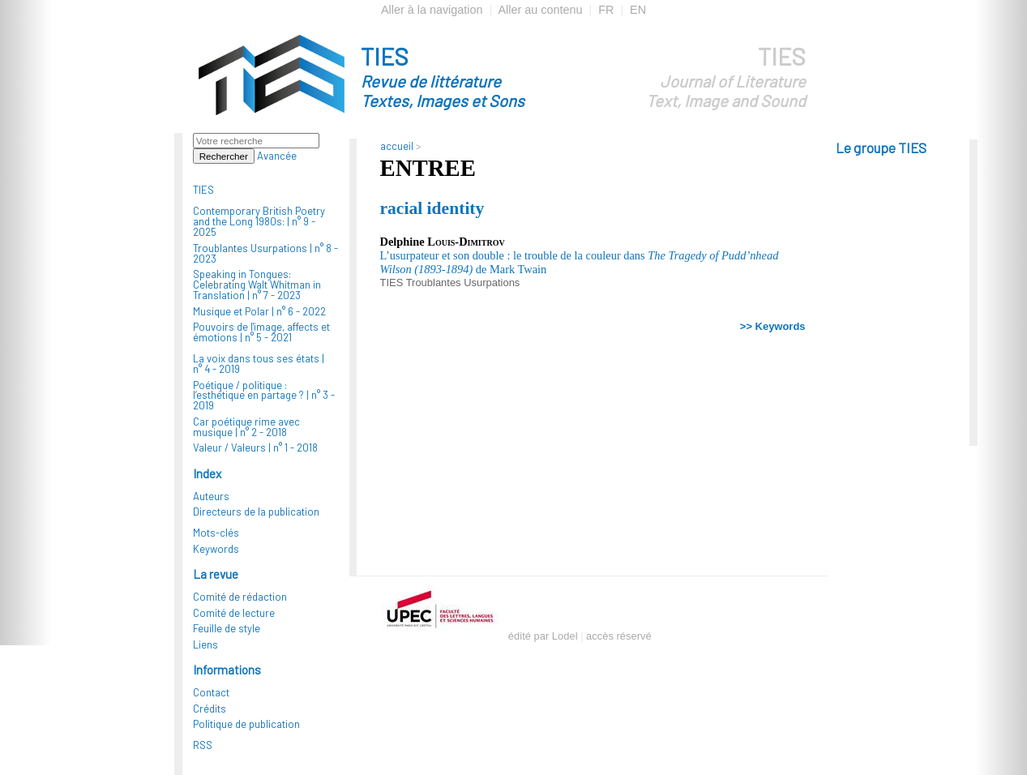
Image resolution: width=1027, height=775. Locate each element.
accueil (396, 145)
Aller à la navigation (432, 9)
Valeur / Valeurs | (255, 447)
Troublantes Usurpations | (265, 253)
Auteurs (211, 496)
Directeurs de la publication (256, 511)
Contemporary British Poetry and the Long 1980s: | (259, 221)
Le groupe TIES (881, 147)
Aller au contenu (540, 9)
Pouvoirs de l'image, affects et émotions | (261, 332)
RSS (202, 745)
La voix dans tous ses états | (258, 363)
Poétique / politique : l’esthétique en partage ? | (264, 396)
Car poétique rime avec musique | (246, 427)
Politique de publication (246, 723)
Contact (211, 692)
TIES (472, 76)
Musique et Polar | (259, 311)
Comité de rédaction (240, 596)
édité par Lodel (543, 636)
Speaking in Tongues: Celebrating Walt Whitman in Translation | (257, 285)
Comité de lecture (234, 612)
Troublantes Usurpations (463, 282)
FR (606, 9)
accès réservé (619, 636)
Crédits (209, 708)
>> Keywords (773, 326)
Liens (205, 644)
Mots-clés (216, 532)
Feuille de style (226, 628)
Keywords (216, 548)
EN (638, 9)
